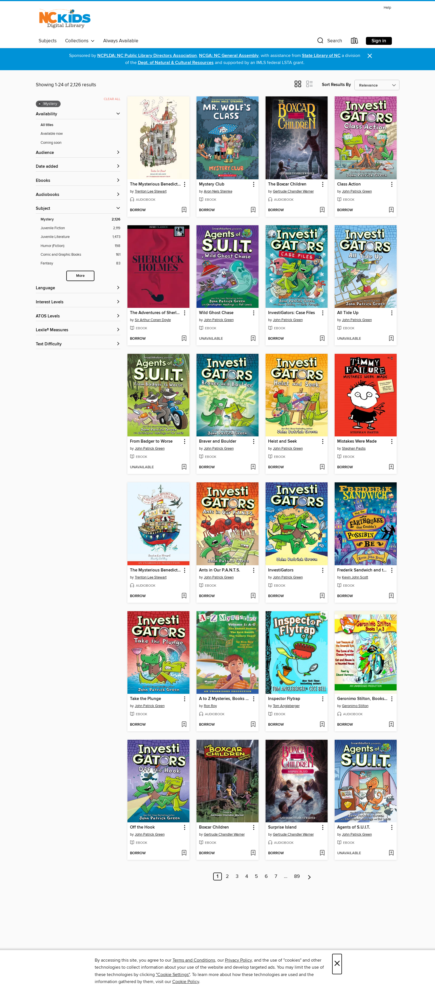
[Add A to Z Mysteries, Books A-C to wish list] (253, 724)
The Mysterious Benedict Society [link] (156, 184)
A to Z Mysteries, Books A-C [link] (225, 698)
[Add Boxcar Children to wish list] (253, 853)
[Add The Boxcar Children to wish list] (322, 210)
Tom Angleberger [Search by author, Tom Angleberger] (286, 706)
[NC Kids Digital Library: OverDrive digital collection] (65, 19)
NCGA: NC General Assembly (229, 56)
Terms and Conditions (194, 960)
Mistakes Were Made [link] (357, 441)
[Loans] (354, 41)
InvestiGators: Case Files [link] (291, 312)
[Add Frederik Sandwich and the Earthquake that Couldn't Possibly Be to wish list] (391, 596)
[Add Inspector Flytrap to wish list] (322, 724)
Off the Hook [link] (142, 827)
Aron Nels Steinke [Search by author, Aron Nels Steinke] (218, 191)
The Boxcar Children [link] (287, 184)
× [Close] (337, 964)
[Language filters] (78, 288)
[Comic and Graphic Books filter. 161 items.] (80, 255)
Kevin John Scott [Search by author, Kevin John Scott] (355, 577)
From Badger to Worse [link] (151, 441)
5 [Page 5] (256, 876)
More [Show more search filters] (80, 275)
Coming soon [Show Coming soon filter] (51, 142)
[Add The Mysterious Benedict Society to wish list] (183, 210)
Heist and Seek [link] (282, 441)
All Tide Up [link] (348, 312)
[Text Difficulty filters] (78, 344)
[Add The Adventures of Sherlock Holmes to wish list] (183, 339)
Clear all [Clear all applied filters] (112, 99)
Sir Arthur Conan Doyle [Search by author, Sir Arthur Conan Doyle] (153, 320)
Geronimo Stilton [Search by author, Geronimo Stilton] (355, 706)
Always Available (120, 41)
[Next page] (309, 876)
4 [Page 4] (246, 876)
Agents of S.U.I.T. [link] (353, 827)
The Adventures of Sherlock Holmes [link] (156, 312)
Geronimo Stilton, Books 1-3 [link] (363, 698)
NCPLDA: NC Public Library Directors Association (147, 56)
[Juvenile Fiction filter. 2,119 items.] (80, 228)
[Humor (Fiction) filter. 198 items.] (80, 246)
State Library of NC (321, 56)
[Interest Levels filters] (78, 302)
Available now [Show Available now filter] (52, 133)
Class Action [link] (349, 184)
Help (387, 8)
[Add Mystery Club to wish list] (253, 210)
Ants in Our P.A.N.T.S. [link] (219, 570)
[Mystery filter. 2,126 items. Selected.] (80, 219)
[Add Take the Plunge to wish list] (183, 724)
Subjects (48, 41)
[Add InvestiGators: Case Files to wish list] (322, 339)
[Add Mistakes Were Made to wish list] (391, 467)
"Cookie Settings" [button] (173, 974)
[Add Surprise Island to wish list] (322, 853)
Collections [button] (80, 41)
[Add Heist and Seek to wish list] (322, 467)
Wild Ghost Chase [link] (216, 312)
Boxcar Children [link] (214, 827)
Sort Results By (336, 84)
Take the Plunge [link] (145, 698)
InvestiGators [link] (280, 570)
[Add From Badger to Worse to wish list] (183, 467)
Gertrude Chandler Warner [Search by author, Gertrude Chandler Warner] (293, 191)
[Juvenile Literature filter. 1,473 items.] (80, 237)
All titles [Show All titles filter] (47, 125)
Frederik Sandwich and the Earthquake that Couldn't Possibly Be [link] (363, 570)
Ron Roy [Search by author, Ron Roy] (210, 706)
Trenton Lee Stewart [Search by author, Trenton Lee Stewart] (151, 191)
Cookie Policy (185, 981)
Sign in (379, 41)
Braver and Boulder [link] (217, 441)
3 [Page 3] (237, 876)
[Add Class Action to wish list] (391, 210)
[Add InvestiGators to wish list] (322, 596)
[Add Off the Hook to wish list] (183, 853)
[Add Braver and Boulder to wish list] (253, 467)
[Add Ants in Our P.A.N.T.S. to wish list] (253, 596)
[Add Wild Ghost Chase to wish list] (253, 339)
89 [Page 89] (297, 876)
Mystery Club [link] (211, 184)
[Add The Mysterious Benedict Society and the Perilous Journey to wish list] (183, 596)
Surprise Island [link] (282, 827)
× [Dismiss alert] (370, 55)
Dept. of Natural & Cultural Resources (176, 63)
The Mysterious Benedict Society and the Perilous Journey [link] (156, 570)
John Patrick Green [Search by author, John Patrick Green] (357, 191)
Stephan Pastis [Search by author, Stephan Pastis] (354, 448)
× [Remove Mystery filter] (39, 104)
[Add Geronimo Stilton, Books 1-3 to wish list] (391, 724)
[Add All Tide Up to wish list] (391, 339)
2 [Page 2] (227, 876)
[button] (329, 41)
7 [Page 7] (276, 876)
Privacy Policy (238, 960)
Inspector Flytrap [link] (284, 698)
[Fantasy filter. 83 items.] (80, 263)
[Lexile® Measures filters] (78, 330)
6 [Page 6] (266, 876)
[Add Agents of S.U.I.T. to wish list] (391, 853)
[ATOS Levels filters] (78, 316)
